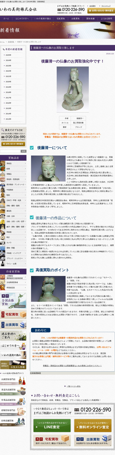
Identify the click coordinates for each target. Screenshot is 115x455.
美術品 (9, 163)
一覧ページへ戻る (73, 386)
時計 (8, 237)
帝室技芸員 (11, 288)
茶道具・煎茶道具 (13, 179)
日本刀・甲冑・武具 (14, 200)
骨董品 (9, 174)
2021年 (8, 76)
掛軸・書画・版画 (13, 206)
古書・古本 (11, 216)
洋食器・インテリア (14, 253)
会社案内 (92, 6)
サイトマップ (106, 6)
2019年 (8, 87)
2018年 (8, 92)
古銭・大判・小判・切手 (15, 221)
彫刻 (8, 195)
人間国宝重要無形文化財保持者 (15, 277)
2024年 (8, 60)
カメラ (9, 243)
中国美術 (10, 190)
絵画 (8, 169)
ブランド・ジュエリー (15, 258)
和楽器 (9, 232)
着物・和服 (11, 248)
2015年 (8, 108)
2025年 (8, 55)
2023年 (8, 66)
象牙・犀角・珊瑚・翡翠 (15, 227)
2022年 (8, 71)
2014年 (8, 114)
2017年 (8, 98)
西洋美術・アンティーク (15, 184)
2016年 (8, 103)
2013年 (8, 119)
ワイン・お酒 (11, 264)
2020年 (8, 82)
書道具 (9, 211)
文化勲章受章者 (12, 282)
